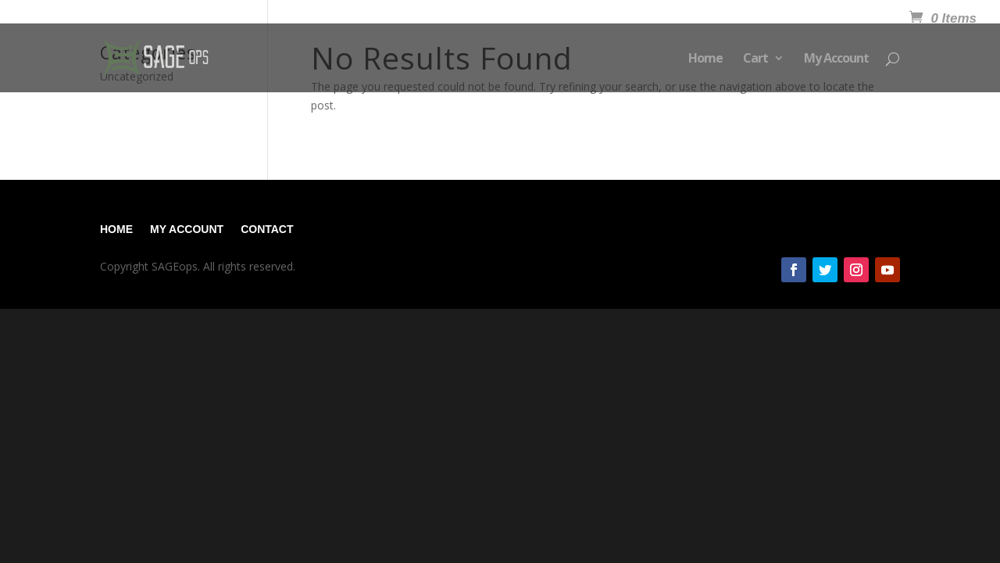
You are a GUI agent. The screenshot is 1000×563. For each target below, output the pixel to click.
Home (705, 59)
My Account (836, 59)
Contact (267, 229)
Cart (755, 59)
